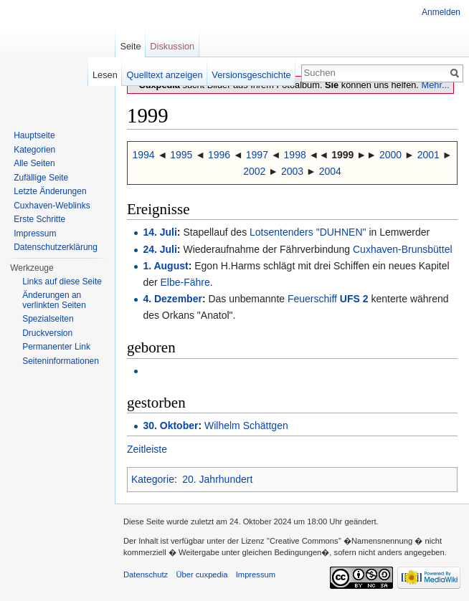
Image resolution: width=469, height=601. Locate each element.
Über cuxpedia (201, 574)
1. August (165, 265)
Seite (130, 46)
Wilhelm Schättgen (246, 425)
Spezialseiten (47, 319)
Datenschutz (145, 574)
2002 (254, 171)
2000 (390, 154)
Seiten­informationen (60, 361)
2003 (292, 171)
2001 (428, 154)
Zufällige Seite (41, 178)
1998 (295, 154)
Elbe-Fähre (185, 282)
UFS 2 (354, 298)
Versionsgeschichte (251, 74)
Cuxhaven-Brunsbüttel (403, 249)
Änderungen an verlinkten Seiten (54, 300)
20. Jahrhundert (217, 479)
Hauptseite (34, 135)
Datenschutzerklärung (56, 247)
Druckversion (47, 333)
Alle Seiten (34, 163)
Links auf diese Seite (62, 282)
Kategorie (152, 479)
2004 (330, 171)
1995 (181, 154)
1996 (219, 154)
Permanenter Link (56, 347)
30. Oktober (170, 425)
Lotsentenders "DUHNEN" (308, 232)
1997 (257, 154)
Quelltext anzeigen (165, 74)
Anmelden (441, 12)
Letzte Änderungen (50, 191)
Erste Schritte (39, 219)
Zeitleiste (147, 449)
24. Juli (159, 249)
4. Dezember (172, 298)
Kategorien (34, 150)
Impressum (35, 234)
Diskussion (172, 46)
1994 (143, 154)
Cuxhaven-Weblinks (52, 206)
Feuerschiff (312, 298)
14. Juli (159, 232)
